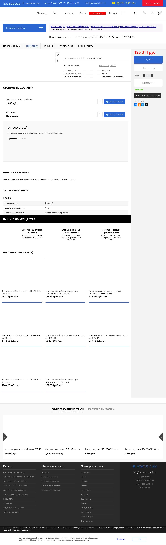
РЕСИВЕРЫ (7, 502)
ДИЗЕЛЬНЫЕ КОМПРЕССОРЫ (14, 489)
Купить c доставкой (114, 102)
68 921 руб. (65, 341)
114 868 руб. (22, 341)
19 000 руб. (11, 452)
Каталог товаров (24, 28)
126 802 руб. (65, 297)
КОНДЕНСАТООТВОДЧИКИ (13, 507)
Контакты (113, 13)
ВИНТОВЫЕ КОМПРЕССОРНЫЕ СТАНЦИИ (19, 476)
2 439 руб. (130, 452)
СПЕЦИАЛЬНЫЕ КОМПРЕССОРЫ (15, 493)
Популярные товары (50, 476)
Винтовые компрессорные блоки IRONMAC (138, 27)
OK (140, 539)
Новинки (45, 471)
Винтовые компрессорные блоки (105, 27)
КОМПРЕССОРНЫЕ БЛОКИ (78, 27)
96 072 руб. (22, 297)
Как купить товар (87, 507)
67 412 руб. (109, 341)
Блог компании (87, 520)
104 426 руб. (22, 386)
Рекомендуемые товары (51, 485)
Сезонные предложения (51, 489)
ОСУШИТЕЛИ (8, 498)
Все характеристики (107, 66)
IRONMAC (106, 70)
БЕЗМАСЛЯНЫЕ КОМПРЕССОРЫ (15, 485)
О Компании (85, 471)
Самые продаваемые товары (68, 408)
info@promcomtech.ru (95, 3)
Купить (149, 59)
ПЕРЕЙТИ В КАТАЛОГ (11, 511)
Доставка (69, 13)
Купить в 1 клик (149, 68)
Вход (6, 3)
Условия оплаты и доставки (148, 96)
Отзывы (84, 502)
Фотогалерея (86, 511)
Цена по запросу (54, 452)
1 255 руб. (90, 452)
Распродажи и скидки (50, 480)
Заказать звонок (153, 3)
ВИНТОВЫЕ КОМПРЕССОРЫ (14, 471)
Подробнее (121, 539)
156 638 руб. (65, 386)
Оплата (83, 13)
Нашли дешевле (148, 82)
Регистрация (14, 3)
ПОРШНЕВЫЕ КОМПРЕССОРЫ (14, 480)
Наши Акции (97, 13)
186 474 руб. (109, 297)
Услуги (83, 476)
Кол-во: (138, 75)
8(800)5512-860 (126, 3)
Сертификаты (86, 498)
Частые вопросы (87, 516)
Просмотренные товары (100, 408)
